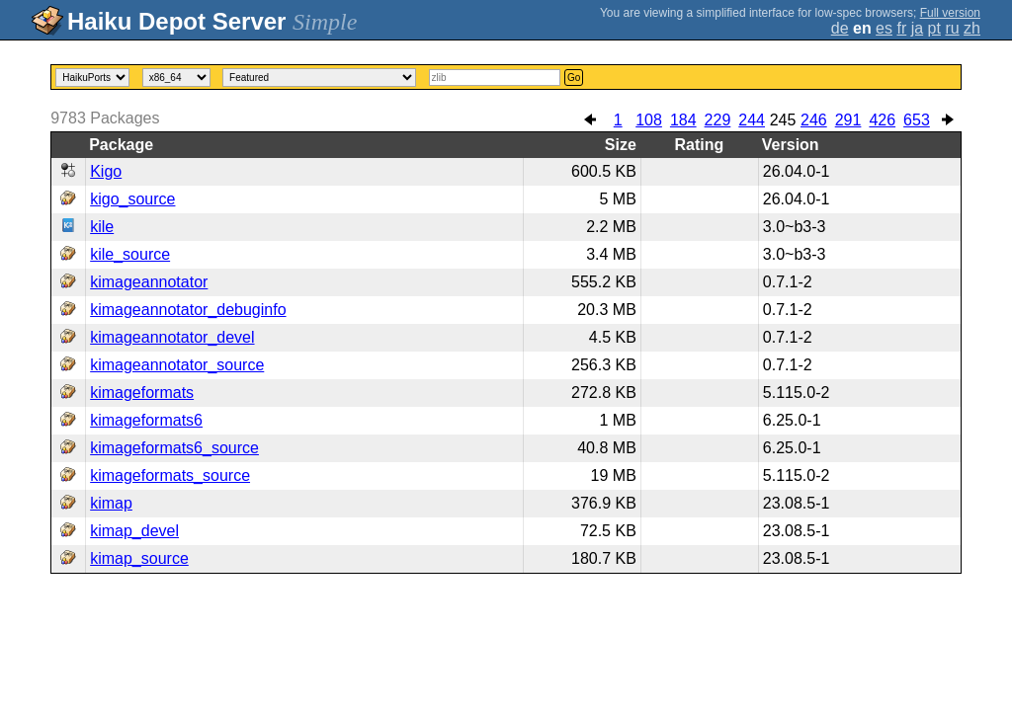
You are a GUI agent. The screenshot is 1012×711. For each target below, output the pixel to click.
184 (683, 120)
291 (848, 120)
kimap (111, 503)
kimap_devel (134, 530)
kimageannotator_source (177, 364)
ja (917, 28)
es (884, 28)
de (840, 28)
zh (972, 28)
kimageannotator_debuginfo (188, 309)
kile (102, 226)
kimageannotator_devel (172, 337)
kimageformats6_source (174, 447)
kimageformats (142, 392)
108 (648, 120)
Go (573, 77)
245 (783, 120)
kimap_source (139, 558)
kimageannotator (149, 282)
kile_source (130, 254)
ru (952, 28)
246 (814, 120)
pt (934, 28)
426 (882, 120)
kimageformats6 (146, 420)
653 (916, 120)
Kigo (106, 171)
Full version (950, 13)
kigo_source (132, 199)
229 (718, 120)
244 (751, 120)
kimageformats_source (170, 475)
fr (901, 28)
